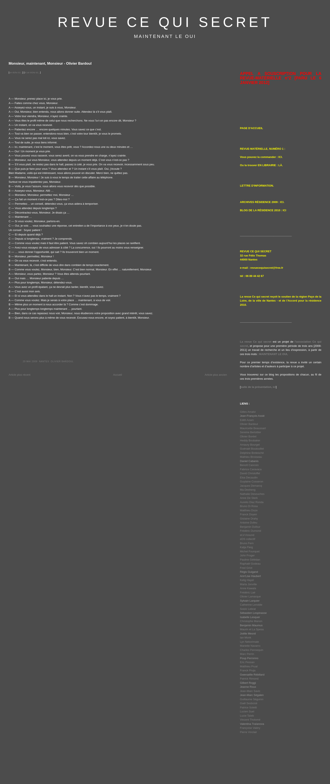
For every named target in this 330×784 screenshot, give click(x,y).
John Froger (247, 555)
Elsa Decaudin (249, 477)
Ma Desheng (247, 489)
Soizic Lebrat (248, 608)
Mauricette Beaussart (253, 428)
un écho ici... (15, 72)
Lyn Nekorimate (249, 641)
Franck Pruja (247, 670)
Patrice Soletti (248, 707)
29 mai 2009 (30, 361)
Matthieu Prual (249, 666)
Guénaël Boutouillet (252, 448)
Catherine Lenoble (251, 604)
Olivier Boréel (248, 436)
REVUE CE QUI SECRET (165, 22)
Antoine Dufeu (248, 522)
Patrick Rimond (249, 678)
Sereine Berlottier (250, 432)
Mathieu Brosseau (251, 456)
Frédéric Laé (247, 592)
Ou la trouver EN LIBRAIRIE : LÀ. (261, 165)
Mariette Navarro (250, 645)
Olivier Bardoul (62, 361)
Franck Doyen (248, 514)
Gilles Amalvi (247, 411)
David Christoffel (250, 473)
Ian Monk (245, 637)
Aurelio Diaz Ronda (251, 502)
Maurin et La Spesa (252, 629)
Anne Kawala (248, 588)
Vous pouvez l (249, 157)
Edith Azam (247, 420)
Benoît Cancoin (249, 465)
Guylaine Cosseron (251, 481)
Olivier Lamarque (250, 596)
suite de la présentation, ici (258, 387)
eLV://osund (247, 535)
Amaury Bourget (250, 444)
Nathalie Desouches (252, 494)
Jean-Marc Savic (250, 691)
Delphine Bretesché (252, 452)
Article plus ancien (216, 374)
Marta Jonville (248, 584)
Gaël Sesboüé (248, 703)
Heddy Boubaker (250, 440)
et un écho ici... (32, 72)
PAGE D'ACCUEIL (251, 128)
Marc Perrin (247, 654)
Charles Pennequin (251, 650)
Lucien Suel (247, 711)
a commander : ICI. (270, 157)
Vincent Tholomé (250, 719)
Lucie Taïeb (247, 715)
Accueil (117, 374)
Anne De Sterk (249, 498)
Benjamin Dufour (250, 526)
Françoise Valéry (250, 727)
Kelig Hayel (247, 580)
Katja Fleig (246, 547)
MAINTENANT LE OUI (273, 354)
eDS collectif (247, 539)
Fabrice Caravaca (251, 469)
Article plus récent (19, 374)
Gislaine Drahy (249, 518)
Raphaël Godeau (250, 563)
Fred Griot (246, 567)
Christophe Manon (251, 621)
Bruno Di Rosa (249, 506)
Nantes (44, 361)
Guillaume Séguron (251, 699)
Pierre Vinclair (248, 732)
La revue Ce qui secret (255, 341)
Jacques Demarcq (251, 485)
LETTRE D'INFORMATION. (257, 185)
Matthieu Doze (249, 510)
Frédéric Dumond (250, 530)
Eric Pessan (247, 662)
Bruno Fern (247, 543)
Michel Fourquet (249, 551)
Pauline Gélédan (250, 559)
